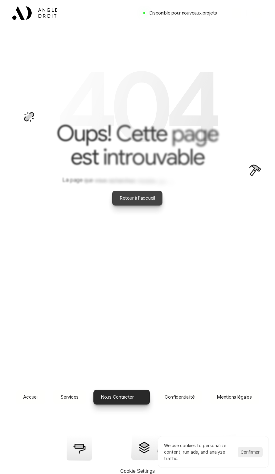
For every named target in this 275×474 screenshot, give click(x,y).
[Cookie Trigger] (137, 471)
